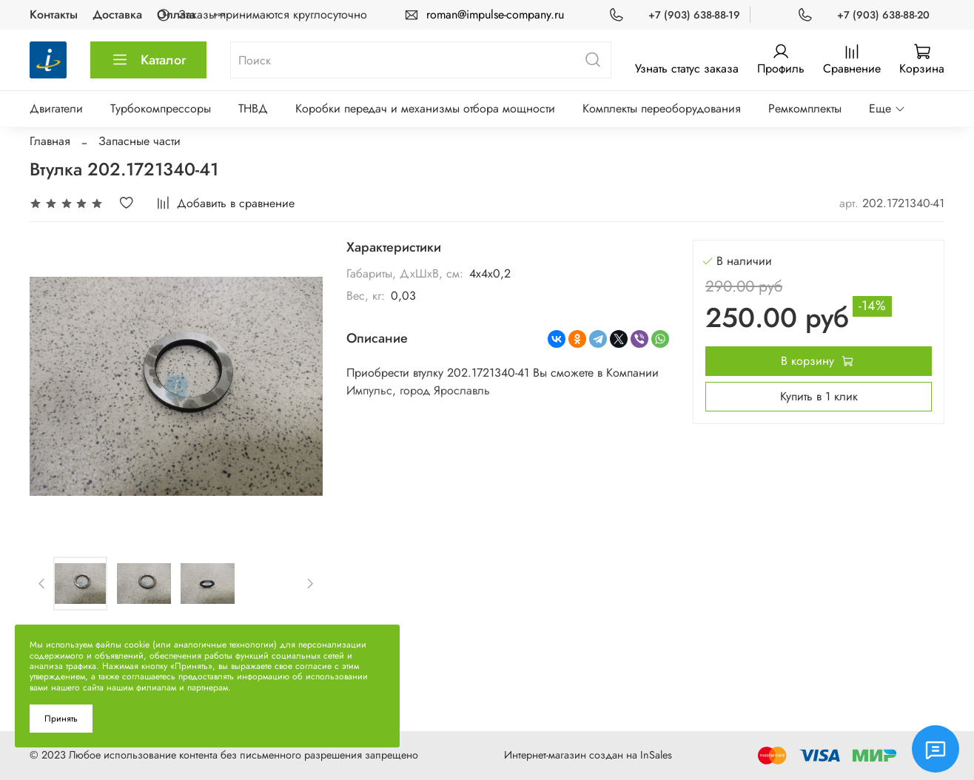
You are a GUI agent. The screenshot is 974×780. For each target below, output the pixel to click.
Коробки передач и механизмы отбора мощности (425, 108)
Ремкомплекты (805, 108)
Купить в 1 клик (819, 396)
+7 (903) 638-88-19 (694, 14)
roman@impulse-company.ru (495, 14)
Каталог (148, 60)
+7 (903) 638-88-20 (883, 14)
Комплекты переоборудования (661, 108)
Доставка (117, 14)
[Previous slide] (42, 583)
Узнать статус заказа (687, 68)
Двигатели (56, 108)
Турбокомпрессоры (160, 108)
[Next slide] (310, 583)
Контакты (54, 14)
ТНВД (253, 108)
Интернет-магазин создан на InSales (588, 754)
